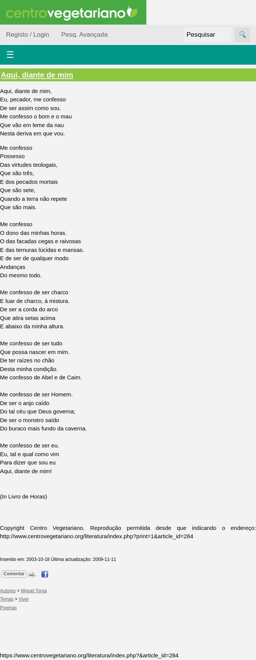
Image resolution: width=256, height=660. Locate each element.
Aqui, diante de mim (37, 75)
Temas (6, 599)
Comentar (14, 573)
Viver (24, 599)
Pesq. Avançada (84, 34)
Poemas (8, 607)
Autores (8, 590)
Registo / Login (27, 34)
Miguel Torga (34, 590)
